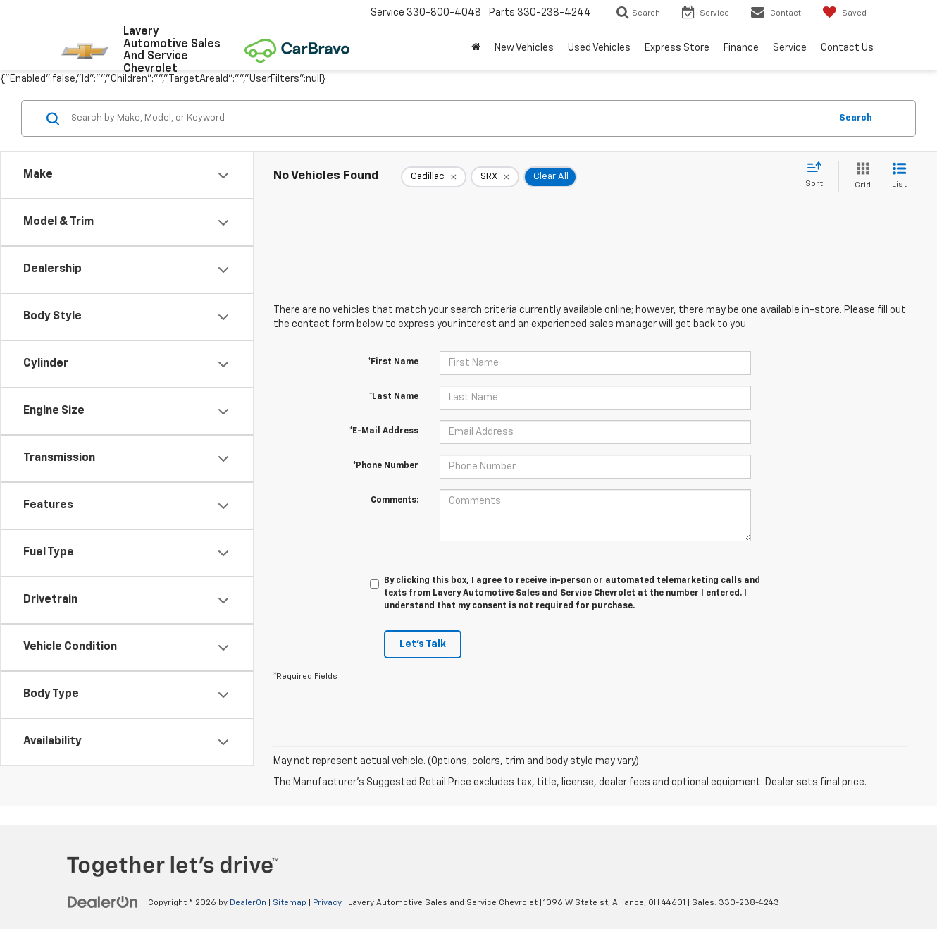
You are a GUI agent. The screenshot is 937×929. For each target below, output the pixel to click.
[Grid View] (859, 176)
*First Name (393, 362)
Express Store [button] (677, 48)
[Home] (476, 47)
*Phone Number (385, 466)
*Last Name (393, 397)
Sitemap (289, 903)
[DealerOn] (103, 902)
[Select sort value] (818, 175)
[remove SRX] (495, 176)
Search (855, 118)
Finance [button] (741, 48)
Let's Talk (422, 644)
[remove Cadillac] (433, 176)
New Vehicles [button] (524, 48)
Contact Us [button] (847, 48)
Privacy (327, 903)
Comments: (394, 500)
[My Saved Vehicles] (844, 13)
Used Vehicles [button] (599, 48)
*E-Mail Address (383, 431)
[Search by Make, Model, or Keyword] (448, 118)
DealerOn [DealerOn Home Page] (248, 903)
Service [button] (790, 48)
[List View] (899, 176)
